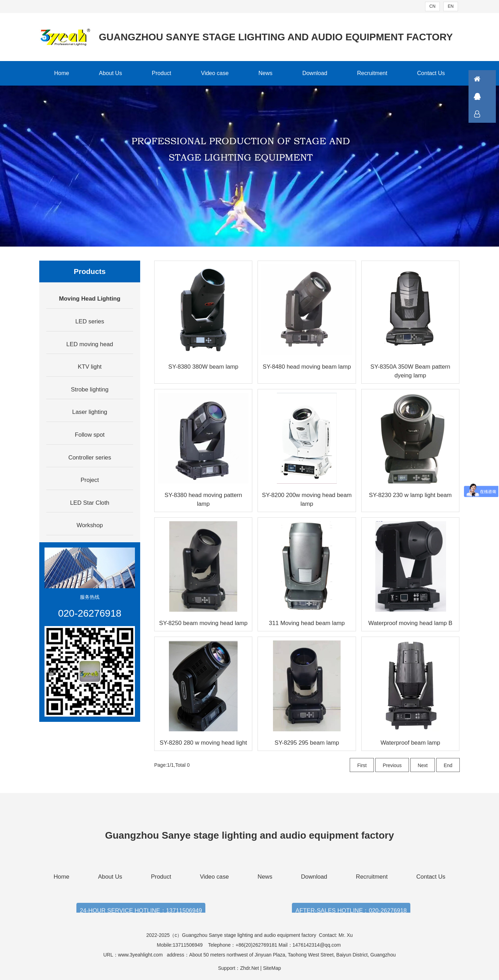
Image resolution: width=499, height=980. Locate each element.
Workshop (89, 525)
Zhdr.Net (249, 968)
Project (90, 480)
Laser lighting (89, 412)
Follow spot (90, 434)
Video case (215, 73)
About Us (110, 73)
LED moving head (89, 344)
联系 (486, 114)
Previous (391, 765)
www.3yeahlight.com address (151, 955)
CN (432, 6)
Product (161, 73)
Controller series (89, 457)
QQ (486, 96)
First (361, 765)
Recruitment (372, 73)
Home (61, 73)
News (266, 73)
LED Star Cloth (89, 502)
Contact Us (431, 73)
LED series (89, 321)
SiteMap (272, 968)
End (448, 765)
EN (451, 6)
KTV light (90, 366)
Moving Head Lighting (89, 298)
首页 (486, 79)
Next (422, 765)
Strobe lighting (89, 389)
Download (314, 73)
